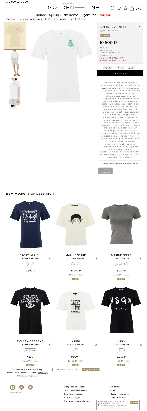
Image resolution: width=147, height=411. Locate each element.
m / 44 (120, 67)
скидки (104, 15)
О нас (113, 390)
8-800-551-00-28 (17, 1)
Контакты (115, 387)
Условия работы (118, 397)
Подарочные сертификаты (77, 401)
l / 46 (131, 67)
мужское (88, 15)
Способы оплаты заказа (75, 390)
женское (71, 15)
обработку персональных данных (113, 408)
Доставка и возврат (73, 394)
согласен (133, 402)
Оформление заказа (74, 387)
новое (42, 15)
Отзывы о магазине (119, 394)
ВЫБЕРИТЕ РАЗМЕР (120, 73)
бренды (55, 15)
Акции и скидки (72, 397)
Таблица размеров (105, 171)
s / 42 (108, 67)
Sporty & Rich (113, 27)
